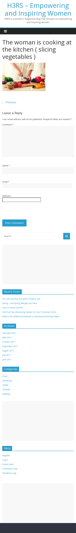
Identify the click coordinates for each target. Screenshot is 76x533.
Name (6, 165)
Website (6, 195)
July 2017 (6, 355)
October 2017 (8, 341)
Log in (5, 459)
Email (5, 181)
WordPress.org (9, 473)
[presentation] (24, 211)
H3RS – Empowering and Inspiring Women (38, 9)
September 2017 (10, 346)
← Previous (9, 102)
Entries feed (7, 464)
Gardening (7, 380)
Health (5, 385)
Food (4, 376)
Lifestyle (6, 389)
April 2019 (6, 337)
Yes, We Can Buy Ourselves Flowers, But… (22, 298)
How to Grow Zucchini (12, 307)
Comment (8, 124)
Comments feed (9, 468)
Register (6, 455)
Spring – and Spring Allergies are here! (19, 303)
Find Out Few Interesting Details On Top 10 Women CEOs (29, 312)
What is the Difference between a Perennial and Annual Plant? (31, 316)
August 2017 (8, 350)
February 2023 (9, 333)
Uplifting (6, 393)
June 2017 (6, 359)
